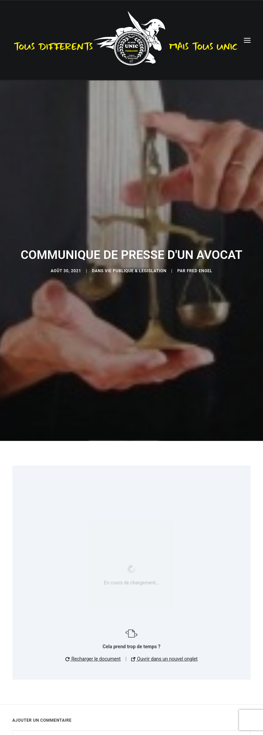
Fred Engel (199, 268)
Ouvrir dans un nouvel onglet (164, 653)
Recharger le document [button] (93, 653)
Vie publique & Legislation (135, 268)
